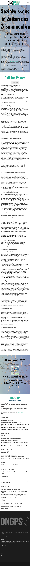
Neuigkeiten (3, 541)
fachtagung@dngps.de (13, 61)
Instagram (3, 549)
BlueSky (2, 555)
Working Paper (15, 541)
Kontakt (2, 542)
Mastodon (3, 553)
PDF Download (15, 82)
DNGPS (26, 541)
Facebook (3, 548)
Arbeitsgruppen (9, 541)
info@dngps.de (21, 412)
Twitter (2, 551)
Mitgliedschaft (21, 541)
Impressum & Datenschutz (10, 542)
